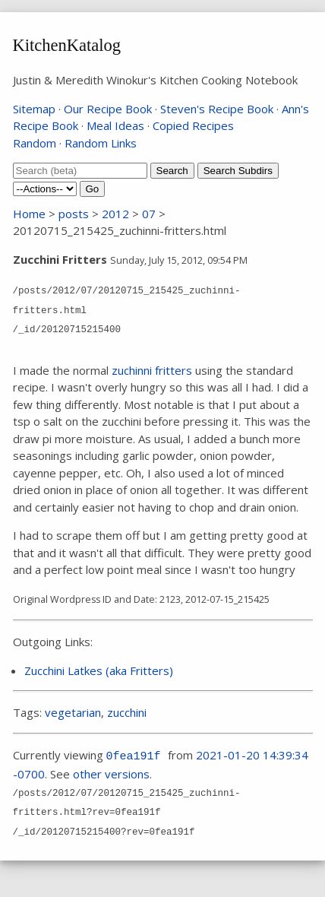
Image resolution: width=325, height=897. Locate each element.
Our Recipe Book (108, 108)
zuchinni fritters (152, 370)
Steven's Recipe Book (216, 108)
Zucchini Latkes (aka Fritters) (98, 670)
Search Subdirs (238, 170)
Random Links (101, 143)
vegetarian (73, 712)
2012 (115, 213)
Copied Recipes (193, 125)
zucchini (127, 712)
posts (73, 213)
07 (149, 213)
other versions (111, 773)
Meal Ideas (115, 125)
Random (34, 143)
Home (29, 213)
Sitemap (34, 108)
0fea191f (133, 756)
